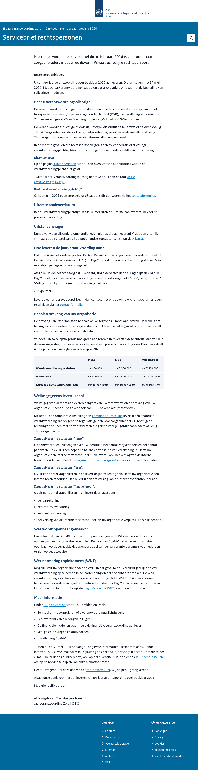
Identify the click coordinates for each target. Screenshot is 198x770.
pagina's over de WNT (99, 588)
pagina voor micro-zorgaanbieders (101, 460)
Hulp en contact (55, 605)
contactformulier (143, 196)
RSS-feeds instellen (149, 657)
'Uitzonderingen (64, 164)
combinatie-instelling (107, 416)
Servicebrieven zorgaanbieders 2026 (71, 28)
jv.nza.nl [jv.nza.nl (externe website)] (139, 239)
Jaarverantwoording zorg (22, 28)
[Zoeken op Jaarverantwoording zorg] (191, 38)
